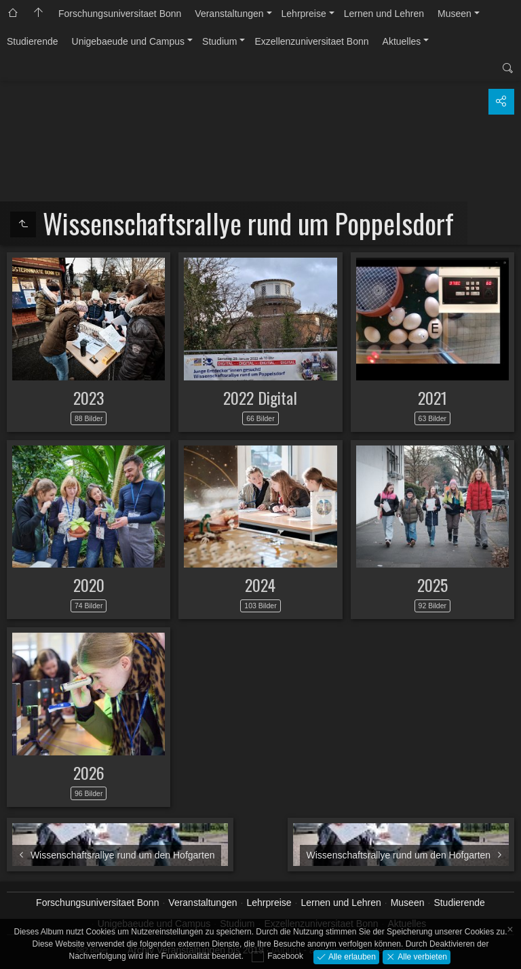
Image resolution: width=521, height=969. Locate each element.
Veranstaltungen (229, 13)
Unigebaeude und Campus (128, 41)
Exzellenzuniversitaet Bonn (311, 41)
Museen (454, 13)
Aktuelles (402, 41)
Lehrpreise (304, 13)
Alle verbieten (421, 956)
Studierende (32, 41)
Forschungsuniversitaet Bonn (119, 13)
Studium (219, 41)
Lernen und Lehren (384, 13)
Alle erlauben (351, 956)
